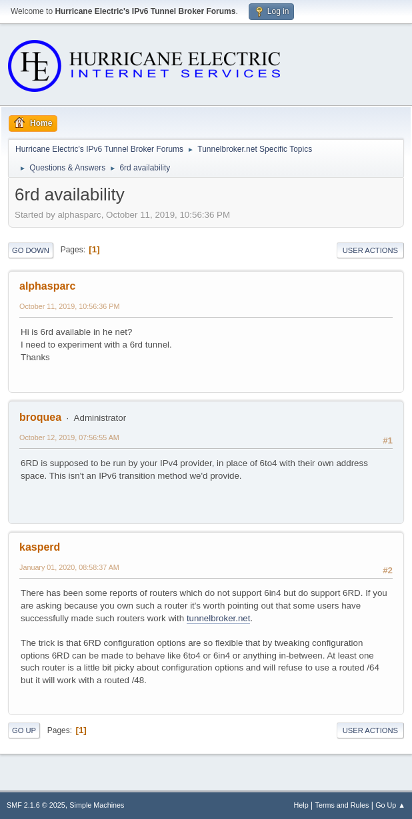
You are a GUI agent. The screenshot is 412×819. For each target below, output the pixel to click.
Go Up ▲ (390, 805)
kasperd (39, 547)
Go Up (24, 730)
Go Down (30, 250)
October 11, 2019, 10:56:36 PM (69, 306)
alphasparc (47, 286)
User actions (370, 250)
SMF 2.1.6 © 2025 (36, 805)
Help (301, 805)
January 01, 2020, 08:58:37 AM (69, 567)
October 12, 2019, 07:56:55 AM (69, 437)
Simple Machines (96, 805)
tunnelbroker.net (219, 618)
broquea (40, 417)
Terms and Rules (342, 805)
